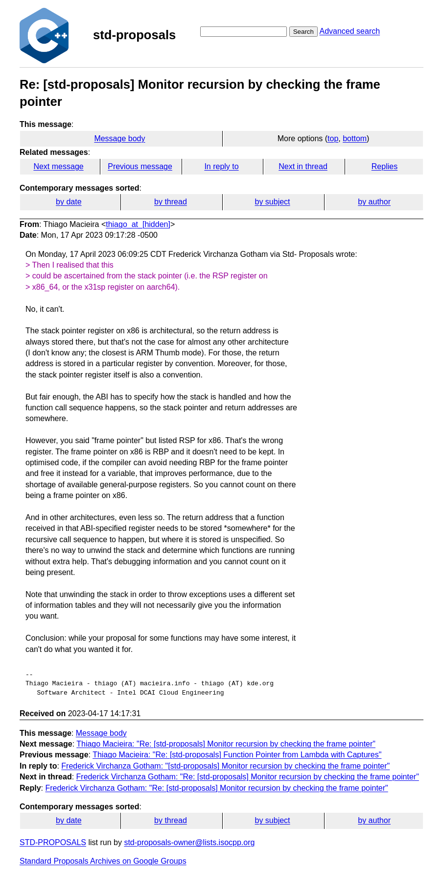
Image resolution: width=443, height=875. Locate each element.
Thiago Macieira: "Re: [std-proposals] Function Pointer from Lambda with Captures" (237, 754)
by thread (170, 202)
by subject (272, 202)
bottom (355, 138)
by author (374, 202)
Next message (58, 166)
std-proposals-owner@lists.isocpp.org (189, 842)
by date (68, 202)
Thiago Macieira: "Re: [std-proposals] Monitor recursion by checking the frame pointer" (225, 744)
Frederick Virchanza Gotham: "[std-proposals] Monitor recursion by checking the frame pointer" (225, 766)
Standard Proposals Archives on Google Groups (103, 861)
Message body (119, 138)
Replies (384, 166)
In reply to (221, 166)
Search (303, 31)
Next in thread (303, 166)
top (332, 138)
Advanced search (349, 31)
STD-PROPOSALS (53, 842)
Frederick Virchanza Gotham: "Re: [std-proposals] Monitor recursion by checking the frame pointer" (247, 777)
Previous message (140, 166)
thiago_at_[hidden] (138, 224)
